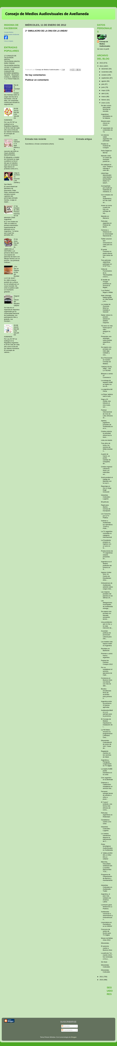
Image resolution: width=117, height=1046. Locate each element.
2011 (102, 977)
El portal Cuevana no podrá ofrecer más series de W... (107, 253)
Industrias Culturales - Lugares (106, 497)
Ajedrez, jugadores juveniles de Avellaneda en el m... (107, 424)
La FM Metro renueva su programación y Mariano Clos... (107, 733)
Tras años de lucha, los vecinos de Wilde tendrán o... (107, 447)
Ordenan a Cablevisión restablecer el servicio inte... (107, 785)
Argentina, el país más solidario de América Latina (106, 898)
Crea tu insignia (8, 41)
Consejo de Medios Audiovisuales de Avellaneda (47, 14)
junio (103, 87)
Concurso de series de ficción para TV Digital (106, 932)
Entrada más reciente (35, 139)
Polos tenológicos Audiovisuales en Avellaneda (107, 847)
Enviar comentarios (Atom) (44, 144)
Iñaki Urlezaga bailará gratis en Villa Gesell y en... (107, 298)
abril (103, 93)
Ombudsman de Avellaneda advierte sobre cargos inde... (107, 586)
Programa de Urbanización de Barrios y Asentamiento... (107, 878)
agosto (104, 81)
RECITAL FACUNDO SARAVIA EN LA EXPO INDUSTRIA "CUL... (106, 866)
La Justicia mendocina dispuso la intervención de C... (106, 837)
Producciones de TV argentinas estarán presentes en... (107, 554)
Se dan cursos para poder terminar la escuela (106, 108)
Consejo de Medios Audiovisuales (104, 44)
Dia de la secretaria (17, 88)
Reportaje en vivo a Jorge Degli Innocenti (106, 489)
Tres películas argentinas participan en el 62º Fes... (106, 263)
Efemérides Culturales (105, 966)
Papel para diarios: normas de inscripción (105, 508)
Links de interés (106, 440)
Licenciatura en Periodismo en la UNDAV (106, 924)
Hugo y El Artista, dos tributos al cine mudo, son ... (106, 403)
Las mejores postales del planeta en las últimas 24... (107, 595)
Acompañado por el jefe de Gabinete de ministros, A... (106, 189)
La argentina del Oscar (106, 390)
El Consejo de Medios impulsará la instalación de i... (107, 723)
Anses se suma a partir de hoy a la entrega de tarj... (106, 209)
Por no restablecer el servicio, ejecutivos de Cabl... (106, 671)
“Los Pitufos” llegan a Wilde (107, 291)
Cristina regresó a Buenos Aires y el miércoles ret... (106, 470)
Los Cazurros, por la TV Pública (106, 515)
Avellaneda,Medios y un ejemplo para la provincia (107, 713)
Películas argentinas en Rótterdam (106, 815)
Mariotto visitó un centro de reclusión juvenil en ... (106, 158)
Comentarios (67, 1030)
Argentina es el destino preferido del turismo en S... (106, 565)
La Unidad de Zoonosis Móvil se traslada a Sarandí (105, 308)
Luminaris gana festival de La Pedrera (106, 906)
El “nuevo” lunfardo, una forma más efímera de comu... (106, 806)
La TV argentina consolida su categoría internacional (106, 534)
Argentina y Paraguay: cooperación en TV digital (106, 763)
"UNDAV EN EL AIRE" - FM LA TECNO (106, 368)
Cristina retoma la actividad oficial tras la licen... (106, 434)
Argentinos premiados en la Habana (106, 116)
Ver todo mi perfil (103, 49)
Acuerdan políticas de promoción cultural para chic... (106, 634)
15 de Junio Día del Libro (16, 242)
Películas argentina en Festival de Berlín (106, 224)
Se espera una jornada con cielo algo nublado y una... (106, 351)
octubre (104, 75)
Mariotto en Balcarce (105, 217)
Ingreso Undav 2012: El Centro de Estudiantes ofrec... (106, 576)
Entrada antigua (84, 139)
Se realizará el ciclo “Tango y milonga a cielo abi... (107, 167)
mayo (103, 90)
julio (103, 84)
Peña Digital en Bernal (106, 151)
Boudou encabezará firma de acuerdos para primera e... (106, 693)
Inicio (61, 139)
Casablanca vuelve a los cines (106, 821)
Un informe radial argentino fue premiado (106, 138)
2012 (102, 66)
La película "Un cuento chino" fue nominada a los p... (106, 956)
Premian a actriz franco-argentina (107, 655)
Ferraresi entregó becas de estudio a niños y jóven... (107, 795)
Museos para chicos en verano (105, 123)
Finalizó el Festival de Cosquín (105, 145)
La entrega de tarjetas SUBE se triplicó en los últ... (107, 383)
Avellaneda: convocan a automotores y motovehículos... (107, 915)
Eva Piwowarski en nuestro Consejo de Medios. (106, 361)
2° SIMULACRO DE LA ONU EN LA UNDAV (106, 856)
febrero (104, 100)
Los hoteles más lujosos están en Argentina (107, 643)
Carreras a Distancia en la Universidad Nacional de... (107, 233)
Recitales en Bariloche (105, 649)
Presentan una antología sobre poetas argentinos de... (106, 340)
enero (103, 103)
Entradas (66, 1026)
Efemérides (105, 943)
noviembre (105, 72)
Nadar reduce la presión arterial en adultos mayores (106, 319)
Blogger (74, 1037)
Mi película (105, 502)
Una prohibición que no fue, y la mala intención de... (107, 625)
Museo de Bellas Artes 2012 (107, 939)
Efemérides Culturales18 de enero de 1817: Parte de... (106, 744)
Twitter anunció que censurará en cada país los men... (106, 242)
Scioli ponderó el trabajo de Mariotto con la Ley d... (107, 480)
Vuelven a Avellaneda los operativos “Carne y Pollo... (107, 524)
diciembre (105, 69)
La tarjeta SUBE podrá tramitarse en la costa (106, 771)
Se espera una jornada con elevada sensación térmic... (106, 615)
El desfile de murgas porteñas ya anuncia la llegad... (106, 283)
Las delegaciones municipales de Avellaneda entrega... (107, 604)
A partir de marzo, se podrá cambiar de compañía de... (106, 459)
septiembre (105, 78)
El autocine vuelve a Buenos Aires (106, 948)
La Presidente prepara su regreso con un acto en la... (106, 544)
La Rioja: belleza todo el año (107, 395)
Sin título (104, 962)
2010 (102, 980)
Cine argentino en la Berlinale (107, 778)
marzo (103, 96)
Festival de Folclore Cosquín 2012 (107, 662)
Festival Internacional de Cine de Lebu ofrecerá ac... (107, 414)
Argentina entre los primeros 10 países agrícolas (106, 704)
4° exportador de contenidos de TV (107, 130)
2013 (102, 63)
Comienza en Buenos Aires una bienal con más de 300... (106, 682)
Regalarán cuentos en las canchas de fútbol (106, 754)
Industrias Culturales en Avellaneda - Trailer (106, 888)
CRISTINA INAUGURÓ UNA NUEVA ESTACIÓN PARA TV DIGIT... (106, 178)
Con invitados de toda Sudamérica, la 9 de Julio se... (107, 198)
